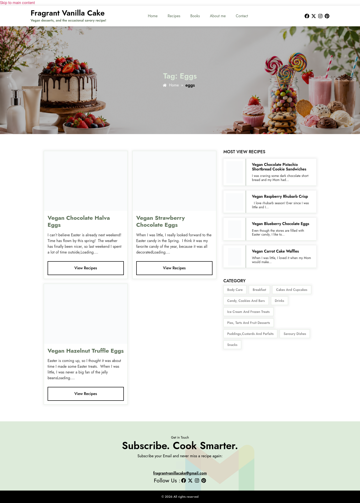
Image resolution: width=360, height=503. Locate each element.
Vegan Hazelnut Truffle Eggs (86, 350)
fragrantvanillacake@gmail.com (180, 473)
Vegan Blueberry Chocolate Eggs (281, 223)
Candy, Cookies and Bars (246, 300)
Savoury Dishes (295, 333)
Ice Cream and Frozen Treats (248, 311)
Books (195, 16)
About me (218, 16)
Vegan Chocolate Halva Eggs (79, 221)
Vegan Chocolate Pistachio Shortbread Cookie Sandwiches (279, 167)
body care (235, 289)
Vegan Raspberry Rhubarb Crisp (280, 196)
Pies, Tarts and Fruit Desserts (248, 322)
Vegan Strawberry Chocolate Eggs (160, 221)
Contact (242, 16)
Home (153, 16)
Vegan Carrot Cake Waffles (275, 251)
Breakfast (259, 289)
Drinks (279, 300)
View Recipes (85, 268)
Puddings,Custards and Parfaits (250, 333)
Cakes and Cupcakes (291, 289)
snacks (232, 344)
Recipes (174, 16)
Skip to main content (17, 2)
